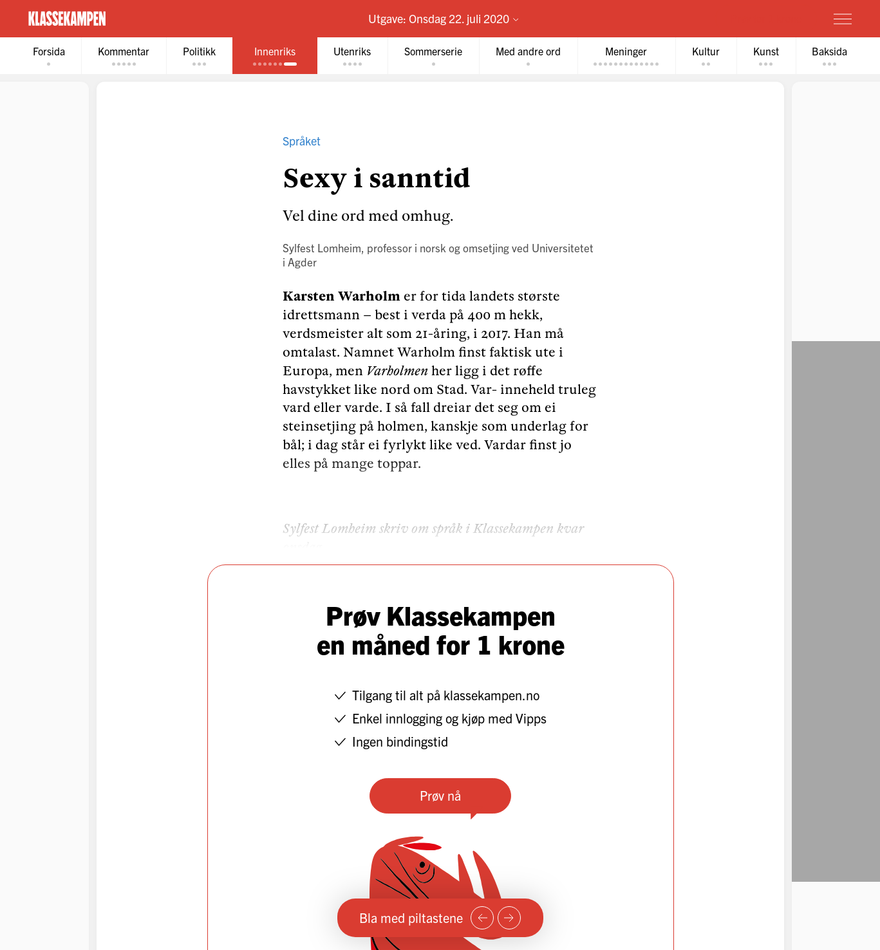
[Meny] (843, 18)
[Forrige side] (482, 917)
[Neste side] (509, 917)
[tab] (47, 55)
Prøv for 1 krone (766, 18)
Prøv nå (440, 795)
